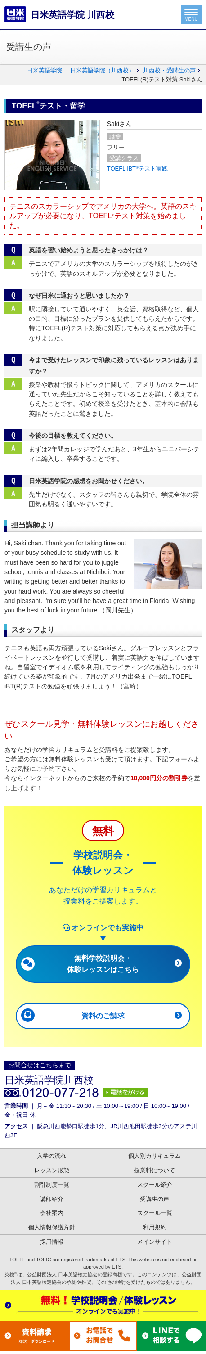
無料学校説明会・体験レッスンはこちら (103, 963)
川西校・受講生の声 (169, 70)
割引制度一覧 (51, 1184)
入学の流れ (51, 1155)
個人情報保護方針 (51, 1227)
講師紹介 (51, 1199)
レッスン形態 (51, 1170)
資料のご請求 (103, 1016)
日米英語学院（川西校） (102, 70)
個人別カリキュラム (154, 1155)
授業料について (154, 1170)
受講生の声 (154, 1199)
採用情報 (51, 1241)
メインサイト (154, 1241)
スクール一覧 (154, 1213)
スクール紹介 (154, 1184)
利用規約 (154, 1227)
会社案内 (51, 1213)
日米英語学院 (44, 70)
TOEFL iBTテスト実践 (137, 168)
